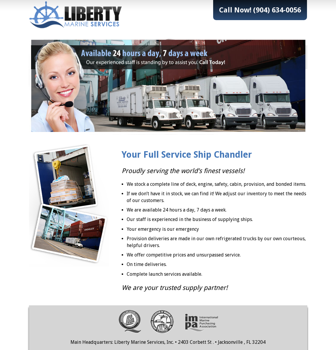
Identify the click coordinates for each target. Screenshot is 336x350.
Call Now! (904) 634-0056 (260, 10)
